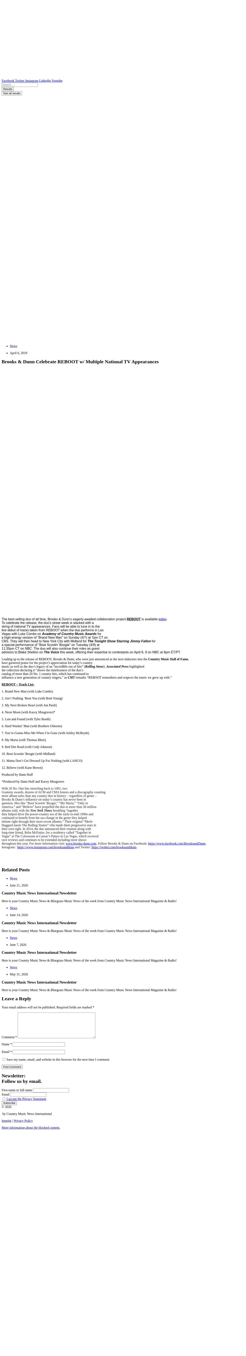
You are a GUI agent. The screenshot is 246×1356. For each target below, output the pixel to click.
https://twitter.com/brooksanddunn (113, 847)
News (13, 346)
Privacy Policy (23, 1125)
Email (7, 1056)
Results (7, 89)
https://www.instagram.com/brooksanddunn (45, 847)
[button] (31, 1132)
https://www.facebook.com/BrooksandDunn (176, 843)
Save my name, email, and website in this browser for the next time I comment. (58, 1064)
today (162, 619)
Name (7, 1049)
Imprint (6, 1125)
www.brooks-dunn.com (81, 843)
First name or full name (17, 1095)
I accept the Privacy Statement (26, 1104)
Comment (9, 1042)
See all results (11, 93)
